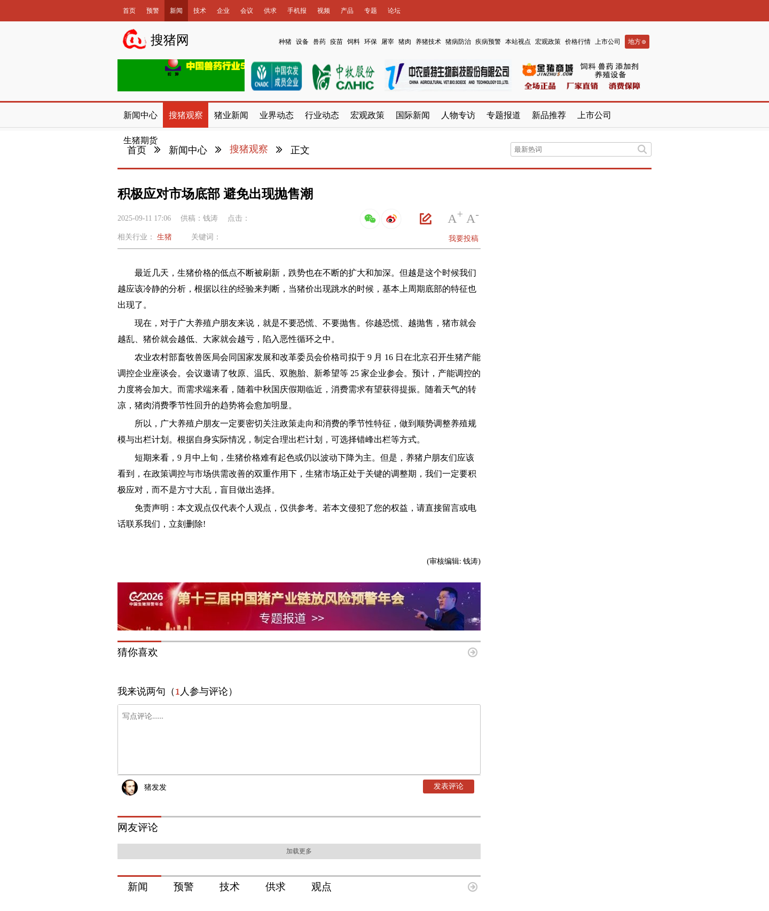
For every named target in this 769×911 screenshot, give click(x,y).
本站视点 (518, 41)
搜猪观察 (249, 149)
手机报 (297, 10)
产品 (347, 10)
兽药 (319, 41)
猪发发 (155, 787)
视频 (323, 10)
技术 (199, 10)
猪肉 (404, 41)
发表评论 (449, 786)
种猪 (285, 41)
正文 (300, 150)
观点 (321, 886)
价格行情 (578, 41)
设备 (302, 41)
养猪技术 (428, 41)
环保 (370, 41)
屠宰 (387, 41)
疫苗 (336, 41)
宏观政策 (548, 41)
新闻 (176, 10)
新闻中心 (188, 150)
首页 (129, 10)
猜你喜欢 (137, 652)
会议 (246, 10)
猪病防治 (458, 41)
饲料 (353, 41)
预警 (152, 10)
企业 (223, 10)
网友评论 (137, 827)
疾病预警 (488, 41)
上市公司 (608, 41)
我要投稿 (463, 239)
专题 (370, 10)
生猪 (164, 237)
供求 (270, 10)
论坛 (394, 10)
